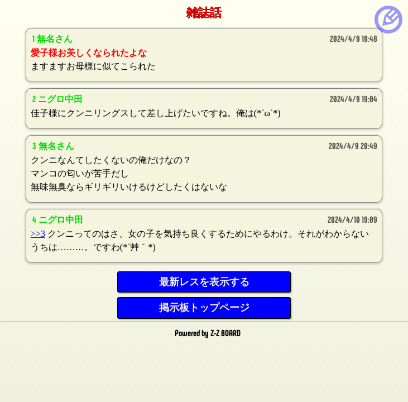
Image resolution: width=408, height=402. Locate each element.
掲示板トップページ (204, 307)
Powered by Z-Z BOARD (208, 332)
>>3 (38, 233)
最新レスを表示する (204, 282)
